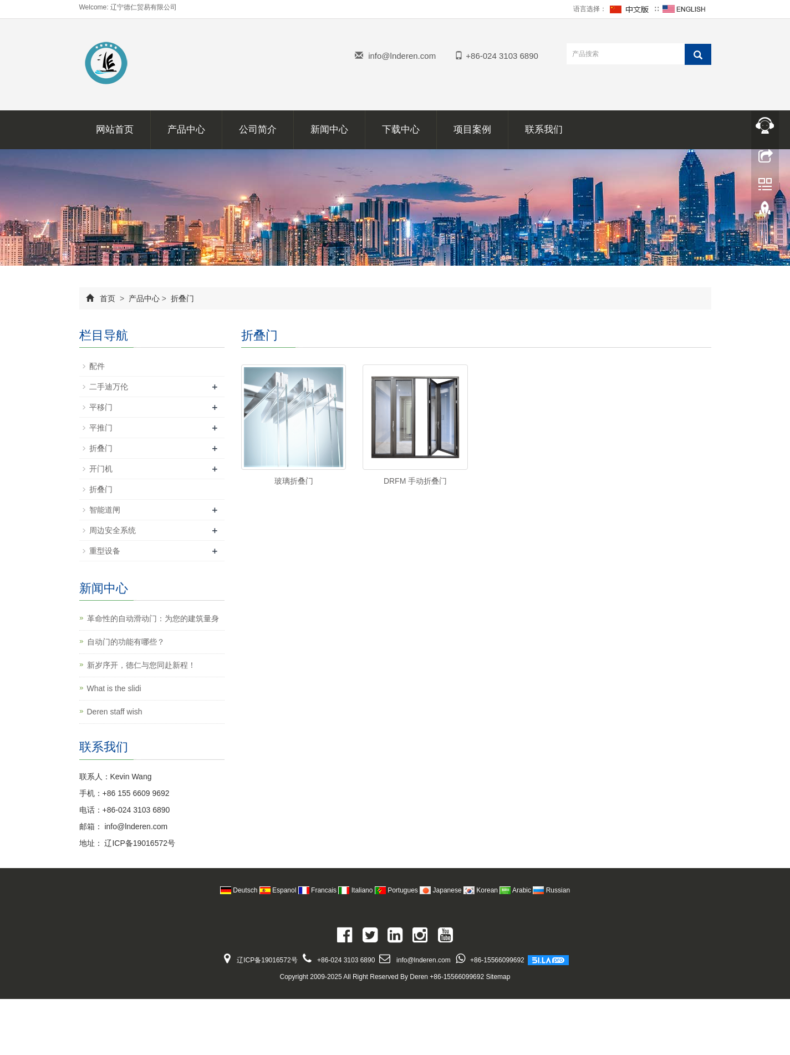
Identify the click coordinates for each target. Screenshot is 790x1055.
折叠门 (181, 298)
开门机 (101, 468)
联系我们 (544, 129)
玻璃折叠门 (293, 480)
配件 (97, 366)
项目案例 (472, 129)
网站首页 (115, 129)
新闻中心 (329, 129)
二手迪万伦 (108, 386)
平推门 (101, 427)
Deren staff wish (114, 711)
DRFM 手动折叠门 (415, 480)
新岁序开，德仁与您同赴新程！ (141, 665)
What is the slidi (114, 688)
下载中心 (401, 129)
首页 (107, 298)
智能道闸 (104, 509)
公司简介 (258, 129)
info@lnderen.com (402, 55)
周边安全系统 (112, 530)
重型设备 (104, 550)
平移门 (101, 407)
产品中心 (186, 129)
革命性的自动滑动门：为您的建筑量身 (153, 618)
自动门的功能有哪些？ (126, 641)
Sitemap (498, 977)
